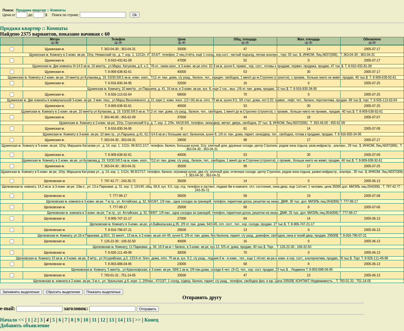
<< (21, 319)
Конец (151, 319)
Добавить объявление (25, 325)
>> (138, 319)
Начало (8, 319)
